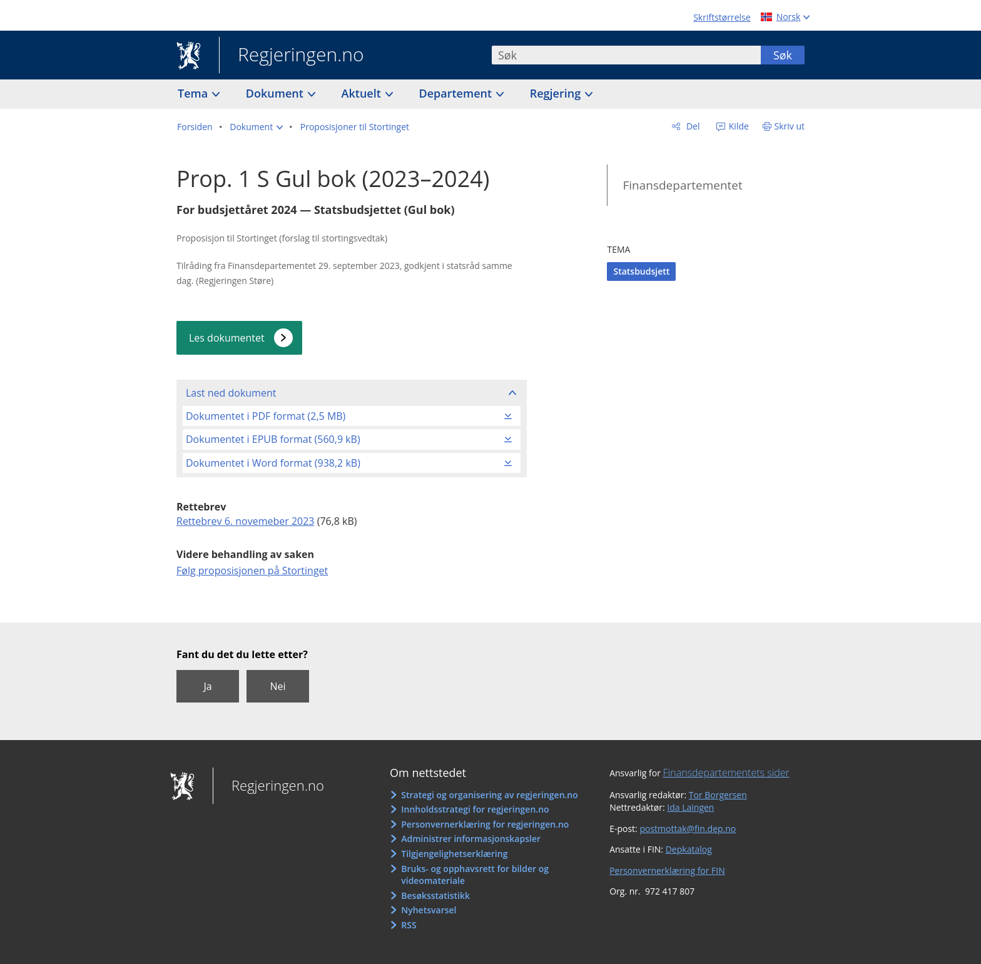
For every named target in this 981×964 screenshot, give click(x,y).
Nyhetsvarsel (428, 910)
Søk (782, 55)
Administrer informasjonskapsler (471, 839)
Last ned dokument (231, 393)
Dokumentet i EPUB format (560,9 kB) (273, 439)
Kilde (737, 126)
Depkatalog (689, 849)
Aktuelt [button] (363, 93)
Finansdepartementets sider (726, 772)
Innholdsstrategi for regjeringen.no (475, 809)
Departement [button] (457, 93)
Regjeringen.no (291, 55)
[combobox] (626, 55)
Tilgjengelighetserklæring (454, 854)
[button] (256, 127)
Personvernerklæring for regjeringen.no (485, 824)
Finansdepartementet (682, 185)
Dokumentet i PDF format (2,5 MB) (265, 416)
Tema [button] (194, 93)
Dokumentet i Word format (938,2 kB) (273, 463)
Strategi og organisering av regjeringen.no (489, 795)
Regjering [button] (557, 93)
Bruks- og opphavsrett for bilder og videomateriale (475, 875)
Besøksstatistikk (435, 895)
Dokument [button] (276, 93)
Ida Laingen (690, 807)
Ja (207, 686)
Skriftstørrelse (721, 17)
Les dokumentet (227, 338)
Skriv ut (790, 126)
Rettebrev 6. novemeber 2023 (245, 521)
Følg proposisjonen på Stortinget (252, 570)
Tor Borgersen (718, 795)
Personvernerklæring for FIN (667, 870)
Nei (277, 686)
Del (691, 126)
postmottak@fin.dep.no (687, 829)
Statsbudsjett (641, 271)
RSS (408, 925)
